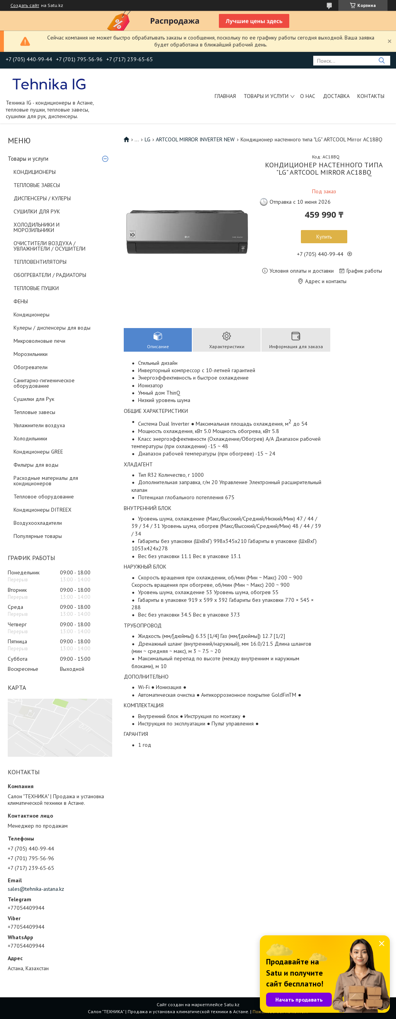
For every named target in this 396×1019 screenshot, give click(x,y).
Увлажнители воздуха (39, 425)
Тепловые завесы (34, 412)
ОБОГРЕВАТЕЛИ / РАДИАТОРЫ (50, 275)
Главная (225, 96)
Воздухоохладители (38, 522)
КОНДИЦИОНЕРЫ (35, 171)
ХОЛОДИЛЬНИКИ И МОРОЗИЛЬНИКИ (37, 227)
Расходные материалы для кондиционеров (46, 480)
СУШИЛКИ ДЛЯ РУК (37, 211)
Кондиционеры (32, 314)
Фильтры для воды (36, 464)
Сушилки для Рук (34, 398)
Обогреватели (31, 367)
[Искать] (381, 60)
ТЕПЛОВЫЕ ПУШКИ (36, 288)
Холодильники (30, 438)
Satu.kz (231, 1004)
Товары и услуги (266, 96)
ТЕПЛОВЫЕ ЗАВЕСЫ (37, 185)
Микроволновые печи (39, 340)
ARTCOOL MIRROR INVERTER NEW (195, 139)
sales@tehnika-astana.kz (36, 888)
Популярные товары (38, 536)
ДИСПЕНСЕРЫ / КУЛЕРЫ (42, 198)
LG (147, 139)
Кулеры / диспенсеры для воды (52, 327)
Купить (324, 236)
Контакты (370, 96)
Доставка (336, 96)
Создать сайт (24, 5)
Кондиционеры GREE (38, 451)
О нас (307, 96)
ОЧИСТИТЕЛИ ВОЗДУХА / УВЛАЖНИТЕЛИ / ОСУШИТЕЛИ (49, 246)
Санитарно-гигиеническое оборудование (44, 383)
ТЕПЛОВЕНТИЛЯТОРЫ (40, 261)
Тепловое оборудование (44, 496)
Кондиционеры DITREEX (43, 509)
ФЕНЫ (21, 301)
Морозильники (31, 354)
